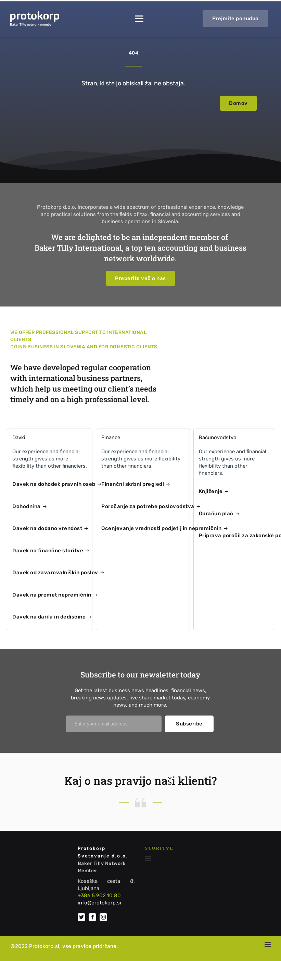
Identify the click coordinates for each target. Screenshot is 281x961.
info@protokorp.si (99, 903)
